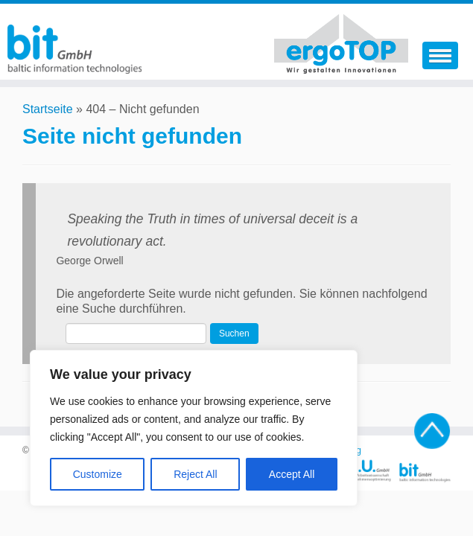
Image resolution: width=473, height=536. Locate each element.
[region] (194, 428)
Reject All (195, 474)
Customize (97, 474)
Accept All (291, 474)
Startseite (47, 109)
